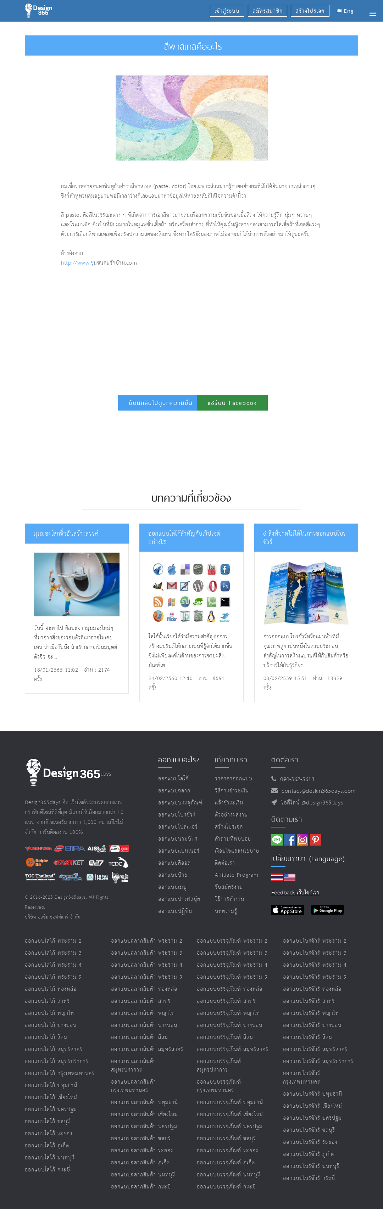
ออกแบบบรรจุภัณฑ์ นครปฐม (230, 1126)
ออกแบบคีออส (174, 863)
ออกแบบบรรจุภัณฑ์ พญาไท (228, 1013)
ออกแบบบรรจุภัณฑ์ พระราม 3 (232, 953)
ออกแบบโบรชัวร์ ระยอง (310, 1142)
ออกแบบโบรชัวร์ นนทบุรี (311, 1166)
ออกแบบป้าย (173, 875)
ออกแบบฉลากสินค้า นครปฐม (144, 1126)
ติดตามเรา (286, 819)
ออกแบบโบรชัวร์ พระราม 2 (315, 941)
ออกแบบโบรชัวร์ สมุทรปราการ (318, 1061)
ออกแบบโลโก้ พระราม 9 (53, 977)
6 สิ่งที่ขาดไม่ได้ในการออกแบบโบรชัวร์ (304, 538)
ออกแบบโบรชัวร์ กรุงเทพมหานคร (301, 1078)
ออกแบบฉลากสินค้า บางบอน (144, 1025)
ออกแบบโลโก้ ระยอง (48, 1134)
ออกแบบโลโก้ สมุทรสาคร (54, 1049)
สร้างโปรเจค (229, 827)
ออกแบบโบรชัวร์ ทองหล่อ (312, 989)
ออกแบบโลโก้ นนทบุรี (49, 1158)
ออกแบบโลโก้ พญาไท (49, 1013)
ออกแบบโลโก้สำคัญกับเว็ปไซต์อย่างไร (184, 538)
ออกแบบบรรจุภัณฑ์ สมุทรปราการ (219, 1066)
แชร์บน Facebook (232, 403)
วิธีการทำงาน (229, 899)
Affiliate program (237, 875)
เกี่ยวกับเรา (231, 760)
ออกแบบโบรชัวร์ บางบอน (312, 1025)
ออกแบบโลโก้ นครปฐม (51, 1109)
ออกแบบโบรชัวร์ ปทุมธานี (312, 1094)
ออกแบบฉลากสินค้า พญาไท (143, 1013)
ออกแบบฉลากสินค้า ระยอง (142, 1151)
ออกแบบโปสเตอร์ (178, 827)
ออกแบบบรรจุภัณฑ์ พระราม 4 (232, 965)
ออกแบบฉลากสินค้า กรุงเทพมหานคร (133, 1086)
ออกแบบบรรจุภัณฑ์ (180, 803)
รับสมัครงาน (229, 887)
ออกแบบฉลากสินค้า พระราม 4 (147, 965)
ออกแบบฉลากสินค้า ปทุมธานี (144, 1102)
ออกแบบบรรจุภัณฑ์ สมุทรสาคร (232, 1049)
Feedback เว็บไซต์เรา (295, 893)
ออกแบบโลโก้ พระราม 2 (53, 941)
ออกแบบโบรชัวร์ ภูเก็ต (308, 1154)
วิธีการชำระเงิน (232, 791)
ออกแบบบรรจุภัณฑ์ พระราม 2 (232, 941)
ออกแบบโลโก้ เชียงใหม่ (51, 1097)
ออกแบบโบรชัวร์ (176, 815)
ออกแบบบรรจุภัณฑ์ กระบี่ (226, 1187)
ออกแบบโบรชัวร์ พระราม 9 (315, 977)
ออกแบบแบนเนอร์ (179, 851)
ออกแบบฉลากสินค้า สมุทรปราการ (133, 1066)
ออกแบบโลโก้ (173, 779)
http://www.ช (77, 263)
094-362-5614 (295, 779)
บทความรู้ (226, 911)
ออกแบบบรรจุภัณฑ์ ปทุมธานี (230, 1102)
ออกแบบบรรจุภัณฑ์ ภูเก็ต (226, 1163)
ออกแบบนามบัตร (178, 839)
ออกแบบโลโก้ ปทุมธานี (51, 1085)
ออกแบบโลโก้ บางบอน (51, 1025)
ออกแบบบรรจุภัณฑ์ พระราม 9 (232, 977)
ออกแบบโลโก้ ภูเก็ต (47, 1146)
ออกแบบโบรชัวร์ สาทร (309, 1001)
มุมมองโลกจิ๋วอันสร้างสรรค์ (66, 534)
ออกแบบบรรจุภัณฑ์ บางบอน (229, 1025)
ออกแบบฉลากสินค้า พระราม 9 (147, 977)
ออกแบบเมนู (172, 887)
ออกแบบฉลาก (174, 791)
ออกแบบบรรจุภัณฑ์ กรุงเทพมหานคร (219, 1086)
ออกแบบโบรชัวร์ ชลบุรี (309, 1130)
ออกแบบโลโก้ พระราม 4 (53, 965)
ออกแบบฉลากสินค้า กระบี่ (141, 1187)
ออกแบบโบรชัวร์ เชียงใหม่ (312, 1106)
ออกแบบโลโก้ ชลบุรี (47, 1121)
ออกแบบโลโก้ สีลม (46, 1037)
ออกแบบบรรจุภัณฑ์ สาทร (226, 1001)
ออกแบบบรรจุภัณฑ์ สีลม (225, 1037)
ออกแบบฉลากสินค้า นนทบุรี (143, 1175)
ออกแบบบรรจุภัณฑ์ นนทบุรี (228, 1175)
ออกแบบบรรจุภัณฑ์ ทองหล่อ (229, 989)
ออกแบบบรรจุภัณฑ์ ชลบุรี (226, 1138)
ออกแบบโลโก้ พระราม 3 (53, 953)
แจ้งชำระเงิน (229, 803)
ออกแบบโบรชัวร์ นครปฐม (312, 1118)
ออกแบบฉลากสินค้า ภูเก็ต (140, 1163)
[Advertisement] (147, 328)
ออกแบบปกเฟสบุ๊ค (179, 899)
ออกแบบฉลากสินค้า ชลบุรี (141, 1138)
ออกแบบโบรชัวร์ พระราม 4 (315, 965)
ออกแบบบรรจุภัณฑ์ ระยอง (227, 1151)
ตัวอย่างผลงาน (231, 815)
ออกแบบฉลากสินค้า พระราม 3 (147, 953)
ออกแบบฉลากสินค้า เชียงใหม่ (144, 1114)
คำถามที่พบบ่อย (233, 839)
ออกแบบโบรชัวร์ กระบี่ (309, 1178)
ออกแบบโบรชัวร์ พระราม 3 (315, 953)
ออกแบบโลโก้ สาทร (47, 1001)
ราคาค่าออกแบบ (233, 779)
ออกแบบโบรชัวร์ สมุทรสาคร (315, 1049)
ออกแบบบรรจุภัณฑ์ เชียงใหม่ (230, 1114)
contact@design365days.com (317, 791)
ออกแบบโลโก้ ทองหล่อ (51, 989)
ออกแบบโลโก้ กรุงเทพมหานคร (60, 1073)
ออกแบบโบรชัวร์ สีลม (307, 1037)
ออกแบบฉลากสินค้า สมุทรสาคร (147, 1049)
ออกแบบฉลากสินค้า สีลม (139, 1037)
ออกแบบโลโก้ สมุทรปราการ (57, 1061)
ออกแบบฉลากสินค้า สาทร (141, 1001)
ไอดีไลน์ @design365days (310, 803)
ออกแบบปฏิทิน (175, 911)
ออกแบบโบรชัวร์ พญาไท (311, 1013)
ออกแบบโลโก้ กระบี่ (47, 1170)
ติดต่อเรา (225, 863)
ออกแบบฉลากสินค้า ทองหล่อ (144, 989)
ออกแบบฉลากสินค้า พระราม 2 (147, 941)
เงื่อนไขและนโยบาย (237, 851)
